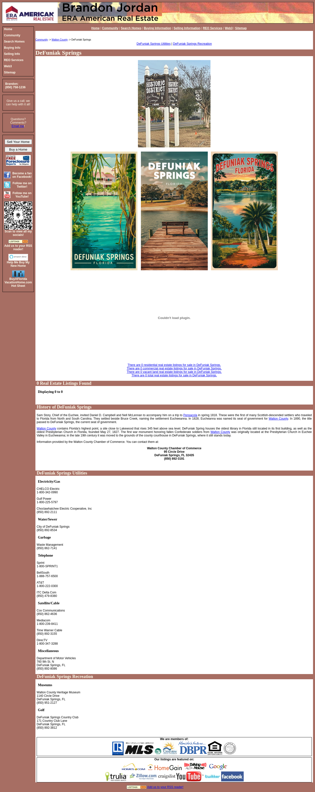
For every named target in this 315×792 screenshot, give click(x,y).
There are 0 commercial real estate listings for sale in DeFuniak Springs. (174, 368)
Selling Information (187, 28)
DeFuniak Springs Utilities (154, 43)
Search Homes (131, 28)
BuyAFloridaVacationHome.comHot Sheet (18, 282)
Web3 (229, 28)
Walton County (60, 39)
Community (110, 28)
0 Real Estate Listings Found (64, 383)
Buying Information (157, 28)
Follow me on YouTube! (22, 194)
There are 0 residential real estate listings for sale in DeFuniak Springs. (174, 365)
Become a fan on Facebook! (22, 175)
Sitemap (241, 28)
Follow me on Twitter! (22, 184)
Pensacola (190, 415)
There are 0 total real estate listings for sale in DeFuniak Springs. (174, 375)
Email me (18, 126)
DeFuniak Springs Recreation (192, 43)
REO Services (212, 28)
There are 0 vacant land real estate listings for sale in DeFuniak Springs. (174, 372)
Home (95, 28)
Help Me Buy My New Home (18, 264)
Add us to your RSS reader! (165, 787)
